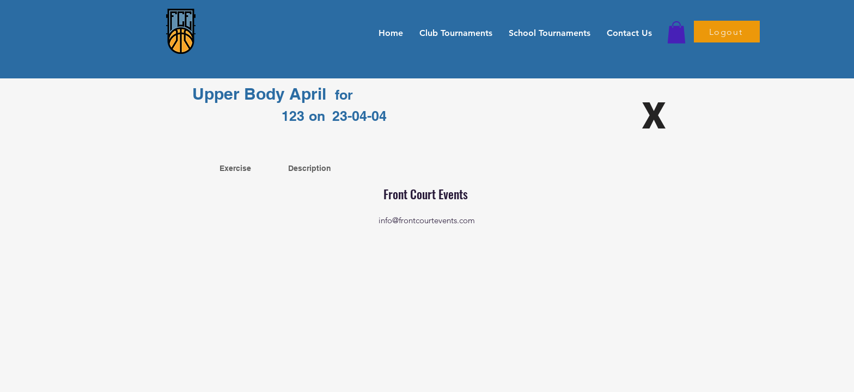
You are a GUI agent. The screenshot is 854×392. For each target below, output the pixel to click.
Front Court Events (427, 194)
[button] (456, 33)
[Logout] (727, 31)
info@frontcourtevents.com (427, 220)
